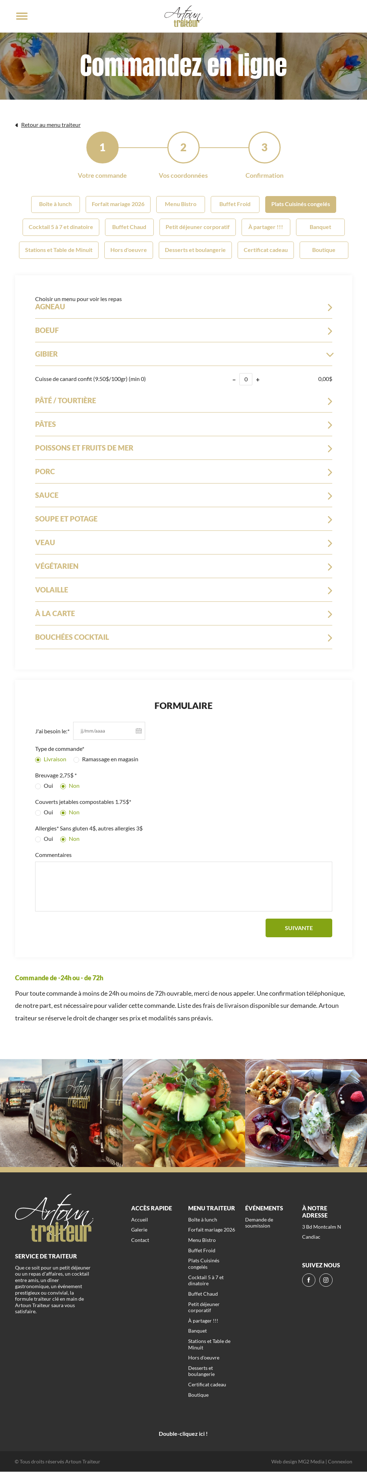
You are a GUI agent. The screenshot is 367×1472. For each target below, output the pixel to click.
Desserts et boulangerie (195, 250)
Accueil (139, 1220)
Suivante (299, 928)
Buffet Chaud (129, 227)
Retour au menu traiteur (48, 124)
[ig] (326, 1280)
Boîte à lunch (55, 204)
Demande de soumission (259, 1223)
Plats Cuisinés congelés (300, 204)
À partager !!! (265, 227)
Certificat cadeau (266, 250)
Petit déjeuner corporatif (198, 227)
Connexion (340, 1462)
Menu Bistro (180, 204)
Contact (140, 1240)
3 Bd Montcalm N (321, 1227)
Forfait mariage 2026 (118, 204)
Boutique (323, 250)
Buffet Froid (235, 204)
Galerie (139, 1230)
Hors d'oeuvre (128, 250)
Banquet (320, 227)
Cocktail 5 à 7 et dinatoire (61, 227)
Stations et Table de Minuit (58, 250)
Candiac (311, 1237)
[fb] (308, 1280)
